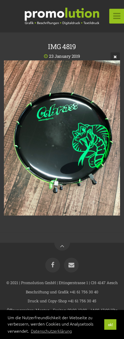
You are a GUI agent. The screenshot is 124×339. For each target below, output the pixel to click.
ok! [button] (110, 324)
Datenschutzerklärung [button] (51, 331)
